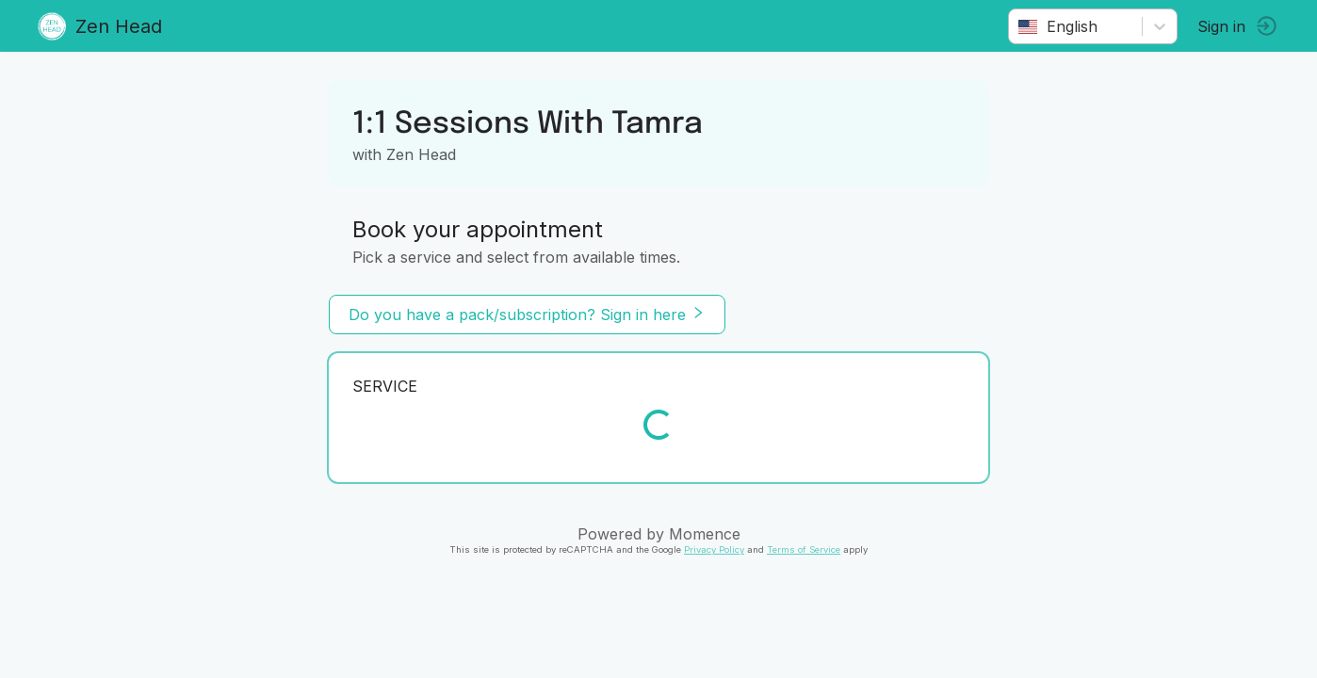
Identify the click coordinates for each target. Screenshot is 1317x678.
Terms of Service (803, 549)
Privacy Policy (714, 549)
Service (384, 386)
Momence (704, 534)
